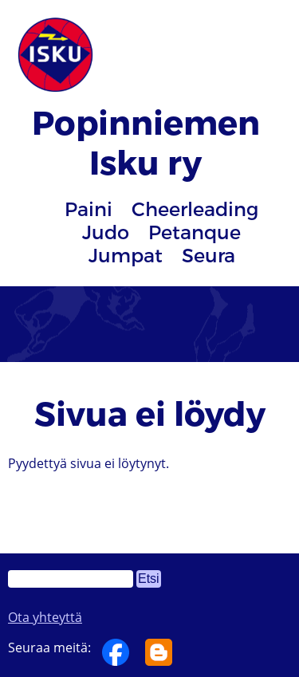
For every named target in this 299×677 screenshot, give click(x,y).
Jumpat (126, 254)
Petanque (194, 231)
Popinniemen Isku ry (146, 141)
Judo (105, 231)
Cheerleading (195, 208)
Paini (88, 208)
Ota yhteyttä (45, 617)
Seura (208, 254)
